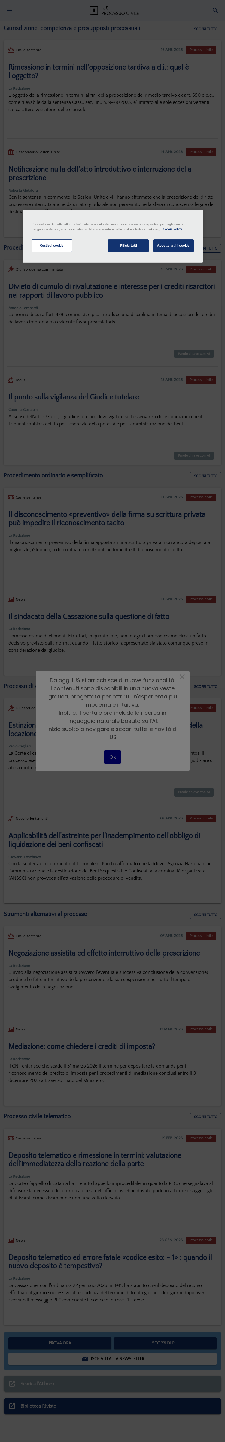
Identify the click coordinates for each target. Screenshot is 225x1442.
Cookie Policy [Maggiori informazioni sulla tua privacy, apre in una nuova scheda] (172, 229)
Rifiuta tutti (128, 245)
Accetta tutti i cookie (173, 245)
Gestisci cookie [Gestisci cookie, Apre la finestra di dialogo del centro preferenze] (52, 245)
